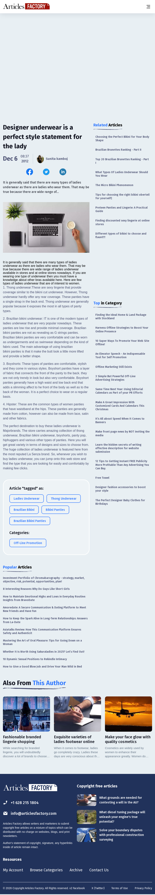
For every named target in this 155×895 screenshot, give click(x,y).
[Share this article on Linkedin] (62, 171)
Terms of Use (119, 888)
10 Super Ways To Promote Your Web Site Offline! (122, 342)
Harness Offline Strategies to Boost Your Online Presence (121, 329)
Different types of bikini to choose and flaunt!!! (120, 235)
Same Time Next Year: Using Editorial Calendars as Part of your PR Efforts (119, 391)
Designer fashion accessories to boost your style (120, 489)
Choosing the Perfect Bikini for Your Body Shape (122, 138)
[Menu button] (148, 7)
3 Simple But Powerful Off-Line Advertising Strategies (115, 378)
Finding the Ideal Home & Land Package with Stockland (120, 316)
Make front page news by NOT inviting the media (122, 433)
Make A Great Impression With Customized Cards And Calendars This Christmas (119, 406)
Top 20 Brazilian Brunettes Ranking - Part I (122, 161)
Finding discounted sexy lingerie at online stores (122, 222)
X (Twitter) (98, 888)
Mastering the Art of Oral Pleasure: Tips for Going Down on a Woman (42, 642)
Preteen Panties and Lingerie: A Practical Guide (121, 209)
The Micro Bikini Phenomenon (114, 185)
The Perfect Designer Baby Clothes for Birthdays (120, 502)
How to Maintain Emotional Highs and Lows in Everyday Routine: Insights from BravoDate (44, 598)
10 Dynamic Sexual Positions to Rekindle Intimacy (35, 659)
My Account (13, 870)
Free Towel (102, 477)
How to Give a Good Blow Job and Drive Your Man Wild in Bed (42, 666)
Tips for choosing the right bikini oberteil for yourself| (122, 196)
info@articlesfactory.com (29, 813)
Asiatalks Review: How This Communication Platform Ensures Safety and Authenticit (42, 631)
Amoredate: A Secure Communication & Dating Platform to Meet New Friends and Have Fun (44, 609)
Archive (76, 870)
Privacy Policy (143, 888)
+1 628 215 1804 (21, 802)
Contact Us (99, 870)
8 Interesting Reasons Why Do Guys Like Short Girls (36, 589)
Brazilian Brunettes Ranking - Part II (118, 149)
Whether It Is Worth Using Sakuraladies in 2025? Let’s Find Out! (43, 651)
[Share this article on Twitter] (46, 171)
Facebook (79, 888)
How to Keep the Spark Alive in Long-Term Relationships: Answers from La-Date (45, 620)
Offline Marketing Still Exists (113, 367)
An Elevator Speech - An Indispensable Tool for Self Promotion (120, 355)
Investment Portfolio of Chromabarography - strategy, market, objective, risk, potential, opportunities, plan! (43, 579)
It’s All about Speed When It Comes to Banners (119, 420)
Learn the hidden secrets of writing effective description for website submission (118, 448)
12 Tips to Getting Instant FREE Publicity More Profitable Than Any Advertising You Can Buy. (122, 465)
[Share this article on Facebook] (29, 171)
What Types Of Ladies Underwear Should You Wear (121, 174)
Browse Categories (46, 870)
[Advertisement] (77, 44)
